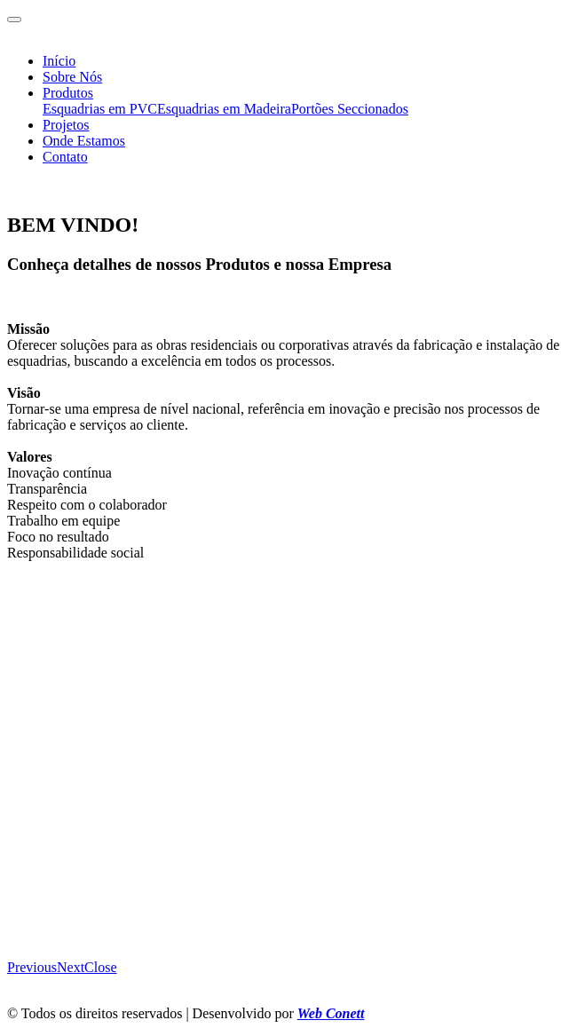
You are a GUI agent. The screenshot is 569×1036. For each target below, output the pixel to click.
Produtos (68, 92)
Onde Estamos (84, 140)
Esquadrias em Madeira (224, 108)
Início (59, 60)
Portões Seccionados (349, 108)
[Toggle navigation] (14, 19)
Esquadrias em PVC (100, 108)
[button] (32, 967)
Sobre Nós (72, 76)
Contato (65, 156)
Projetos (66, 124)
